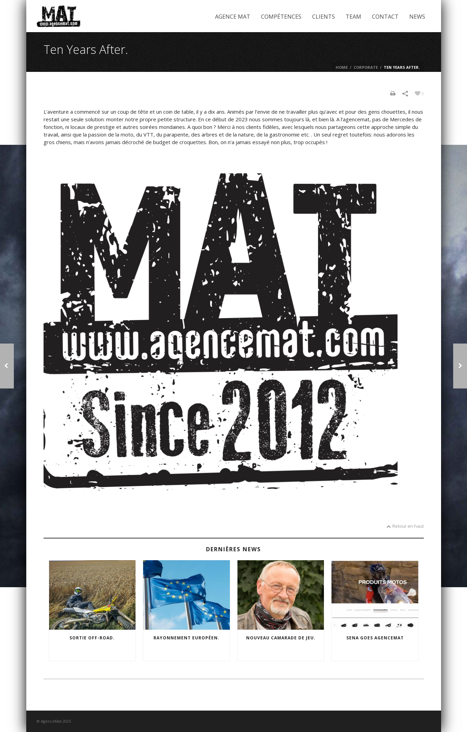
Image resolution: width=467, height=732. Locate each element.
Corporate (366, 67)
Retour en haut (405, 526)
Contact (385, 16)
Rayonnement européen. (186, 638)
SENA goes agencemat (375, 638)
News (417, 16)
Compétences (281, 16)
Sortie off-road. (92, 638)
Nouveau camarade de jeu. (281, 638)
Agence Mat (232, 16)
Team (353, 16)
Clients (323, 16)
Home (342, 67)
